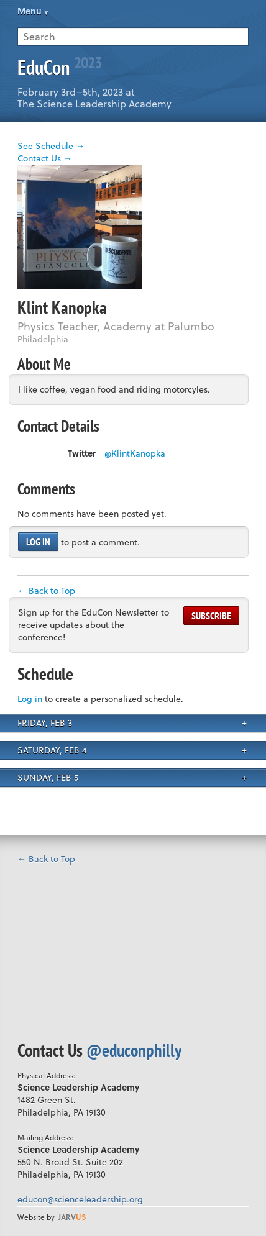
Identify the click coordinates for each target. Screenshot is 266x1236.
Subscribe (211, 615)
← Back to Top (46, 590)
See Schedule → (51, 145)
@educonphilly (133, 1049)
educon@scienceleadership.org (80, 1199)
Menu (29, 10)
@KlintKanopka (134, 453)
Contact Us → (44, 158)
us (72, 1216)
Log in (38, 541)
